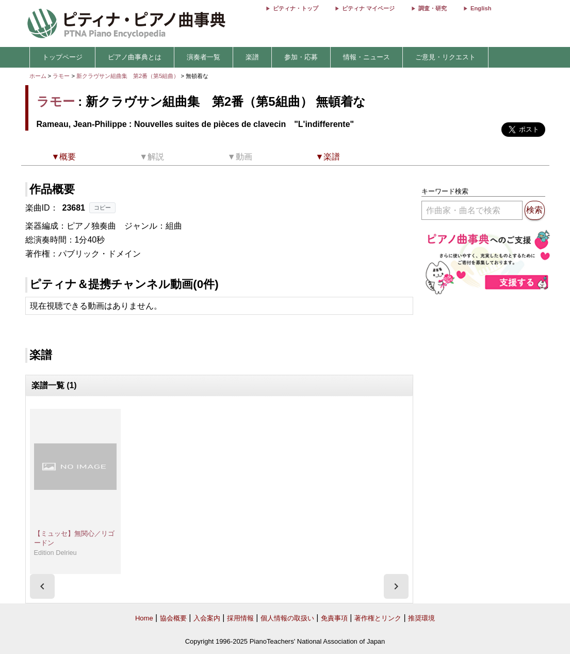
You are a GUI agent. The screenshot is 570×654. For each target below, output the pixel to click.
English (480, 8)
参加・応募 (301, 57)
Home (144, 618)
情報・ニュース (366, 57)
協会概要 (173, 618)
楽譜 (252, 57)
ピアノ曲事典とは (134, 57)
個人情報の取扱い (287, 618)
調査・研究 (432, 8)
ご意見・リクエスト (445, 57)
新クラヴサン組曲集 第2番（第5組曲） (128, 76)
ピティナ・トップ (295, 8)
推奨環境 (421, 618)
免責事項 (334, 618)
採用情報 (240, 618)
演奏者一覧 (203, 57)
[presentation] (42, 586)
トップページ (62, 57)
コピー (102, 207)
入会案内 (206, 618)
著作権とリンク (377, 618)
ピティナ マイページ (368, 8)
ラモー (61, 76)
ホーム (37, 76)
